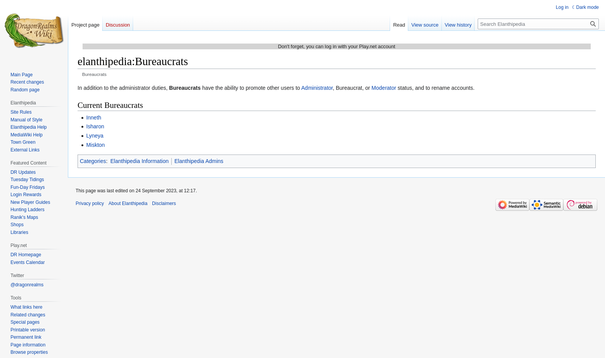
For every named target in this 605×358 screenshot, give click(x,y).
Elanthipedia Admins (198, 161)
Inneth (93, 117)
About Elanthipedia (127, 203)
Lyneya (94, 136)
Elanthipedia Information (139, 161)
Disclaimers (164, 203)
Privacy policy (90, 203)
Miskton (95, 145)
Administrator (317, 88)
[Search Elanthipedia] (538, 23)
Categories (93, 161)
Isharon (95, 126)
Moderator (384, 88)
